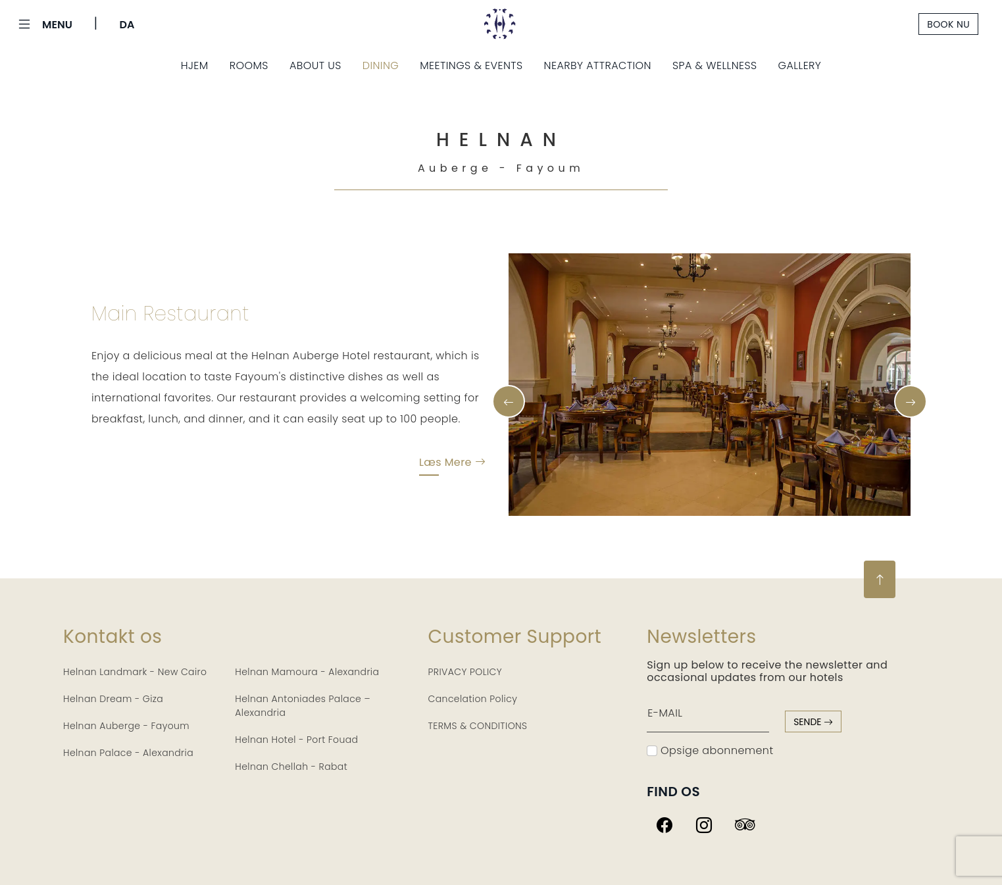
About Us (315, 65)
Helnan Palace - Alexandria (128, 752)
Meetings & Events (471, 65)
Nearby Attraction (597, 65)
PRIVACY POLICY (465, 671)
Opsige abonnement (710, 750)
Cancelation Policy (473, 698)
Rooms (249, 65)
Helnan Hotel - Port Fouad (296, 739)
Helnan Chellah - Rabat (291, 766)
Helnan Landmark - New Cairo (135, 671)
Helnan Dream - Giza (113, 698)
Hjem (195, 65)
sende (813, 721)
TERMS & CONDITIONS (478, 725)
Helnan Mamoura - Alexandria (307, 671)
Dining (381, 65)
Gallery (800, 65)
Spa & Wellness (714, 65)
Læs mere (452, 464)
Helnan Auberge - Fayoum (126, 725)
